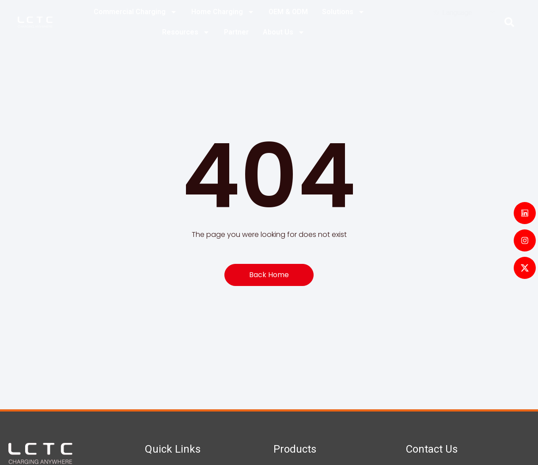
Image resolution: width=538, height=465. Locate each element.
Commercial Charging (135, 12)
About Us (284, 32)
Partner (236, 32)
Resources (186, 32)
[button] (509, 22)
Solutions (343, 12)
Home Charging (222, 12)
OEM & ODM (288, 12)
